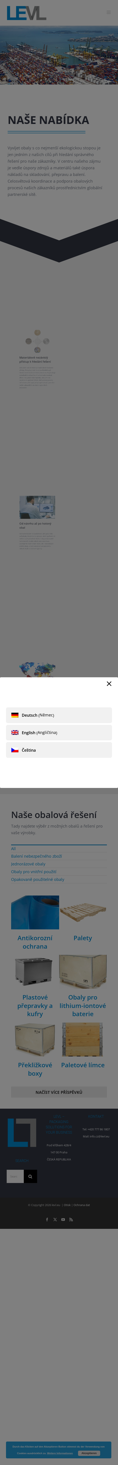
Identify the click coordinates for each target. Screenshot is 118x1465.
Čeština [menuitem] (29, 750)
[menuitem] (59, 715)
